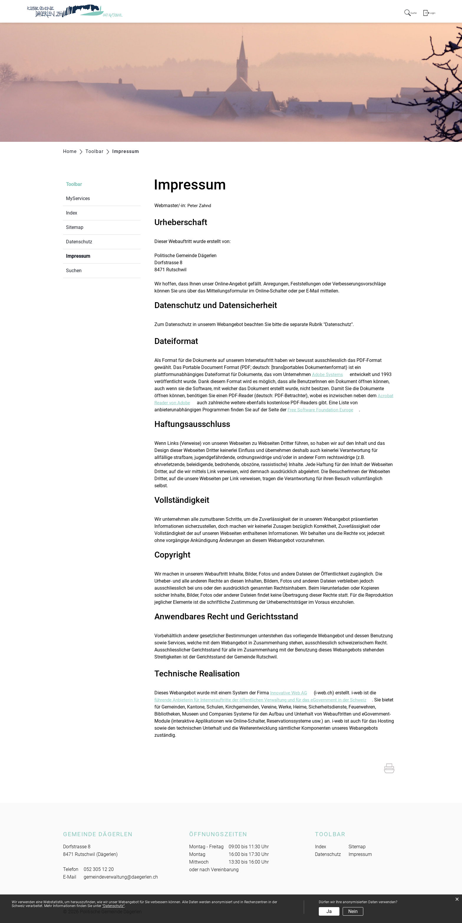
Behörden (263, 12)
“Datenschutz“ (113, 906)
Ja (329, 911)
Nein (353, 911)
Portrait (237, 12)
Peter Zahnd (200, 205)
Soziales (322, 12)
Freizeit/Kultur (354, 12)
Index (71, 213)
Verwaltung (293, 12)
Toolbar (74, 184)
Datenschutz (79, 242)
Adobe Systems (331, 374)
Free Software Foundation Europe (325, 410)
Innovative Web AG (292, 693)
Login (431, 13)
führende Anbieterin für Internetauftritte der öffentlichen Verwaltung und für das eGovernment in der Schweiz (269, 700)
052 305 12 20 (99, 869)
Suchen (74, 270)
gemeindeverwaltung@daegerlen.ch (121, 877)
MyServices (78, 198)
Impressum (92, 255)
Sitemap (74, 227)
